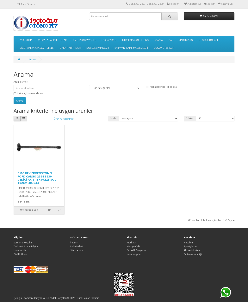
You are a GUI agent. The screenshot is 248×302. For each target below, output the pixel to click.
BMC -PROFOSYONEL (84, 40)
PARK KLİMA (26, 40)
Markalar (132, 242)
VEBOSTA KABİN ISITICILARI (52, 40)
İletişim (74, 242)
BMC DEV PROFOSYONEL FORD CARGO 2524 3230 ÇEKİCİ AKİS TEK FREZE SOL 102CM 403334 (37, 178)
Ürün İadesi (76, 246)
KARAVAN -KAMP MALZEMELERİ (131, 47)
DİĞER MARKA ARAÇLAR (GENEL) (37, 47)
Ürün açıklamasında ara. (29, 93)
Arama (32, 59)
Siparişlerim (190, 246)
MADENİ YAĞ (186, 40)
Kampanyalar (134, 254)
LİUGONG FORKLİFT (164, 47)
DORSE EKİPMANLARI (97, 47)
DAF (171, 40)
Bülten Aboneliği (193, 254)
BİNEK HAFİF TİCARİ (70, 47)
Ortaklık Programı (136, 250)
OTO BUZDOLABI (208, 40)
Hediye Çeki (133, 246)
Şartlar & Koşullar (23, 242)
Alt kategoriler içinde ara (161, 86)
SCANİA (159, 40)
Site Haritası (76, 250)
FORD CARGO (109, 40)
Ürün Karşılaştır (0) (64, 118)
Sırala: (113, 118)
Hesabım (189, 242)
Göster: (190, 118)
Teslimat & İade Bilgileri (26, 246)
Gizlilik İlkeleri (21, 254)
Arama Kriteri (21, 81)
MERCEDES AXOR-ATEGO (135, 40)
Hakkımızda (20, 250)
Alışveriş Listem (192, 250)
